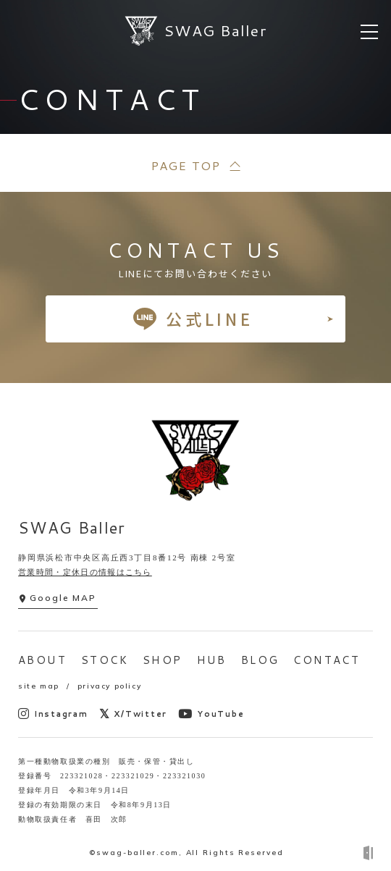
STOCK (104, 660)
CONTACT (326, 660)
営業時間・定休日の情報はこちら (85, 572)
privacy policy (109, 686)
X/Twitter (133, 713)
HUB (212, 660)
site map (38, 686)
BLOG (260, 660)
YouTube (211, 713)
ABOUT (42, 660)
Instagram (53, 713)
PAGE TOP (185, 165)
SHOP (162, 660)
